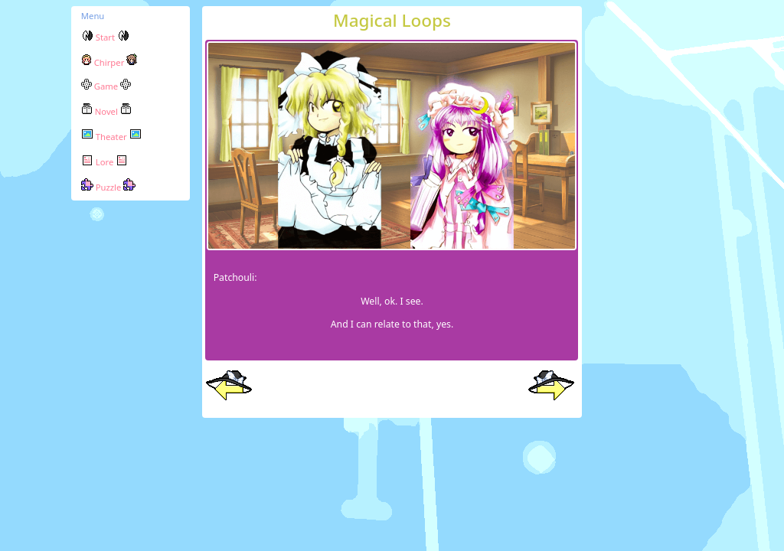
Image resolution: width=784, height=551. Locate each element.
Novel (106, 111)
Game (106, 86)
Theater (111, 136)
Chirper (109, 62)
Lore (104, 162)
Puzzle (108, 187)
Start (105, 37)
